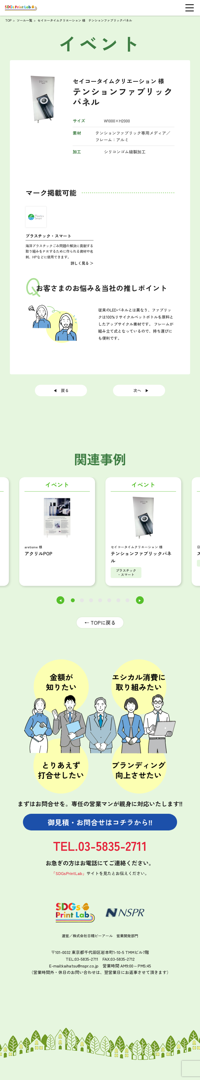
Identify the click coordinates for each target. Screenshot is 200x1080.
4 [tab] (100, 600)
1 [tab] (72, 600)
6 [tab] (118, 600)
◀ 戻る (63, 390)
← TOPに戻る (100, 622)
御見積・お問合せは (100, 822)
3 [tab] (91, 600)
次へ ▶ (139, 390)
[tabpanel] (143, 532)
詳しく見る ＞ (82, 263)
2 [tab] (82, 600)
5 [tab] (109, 600)
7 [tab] (127, 600)
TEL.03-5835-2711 (100, 845)
